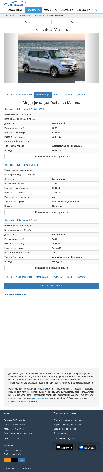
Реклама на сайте (12, 450)
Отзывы (58, 95)
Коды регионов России (65, 429)
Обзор (9, 95)
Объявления (67, 10)
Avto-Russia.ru (25, 468)
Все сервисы (60, 433)
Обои (69, 95)
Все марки (75, 22)
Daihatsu (39, 16)
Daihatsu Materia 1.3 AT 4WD (25, 109)
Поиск (27, 22)
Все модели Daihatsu (51, 285)
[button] (11, 58)
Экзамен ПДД (15, 10)
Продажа (80, 95)
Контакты (8, 446)
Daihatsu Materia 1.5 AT (21, 220)
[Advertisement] (51, 332)
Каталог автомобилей (14, 424)
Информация (84, 10)
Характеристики (24, 95)
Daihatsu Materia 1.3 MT (21, 165)
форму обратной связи (40, 398)
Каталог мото (50, 10)
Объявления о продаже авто (18, 433)
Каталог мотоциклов (14, 429)
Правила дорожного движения (68, 420)
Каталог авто (33, 10)
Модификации (43, 95)
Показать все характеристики (51, 156)
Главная (10, 16)
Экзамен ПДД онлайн (14, 420)
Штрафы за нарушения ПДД (67, 424)
